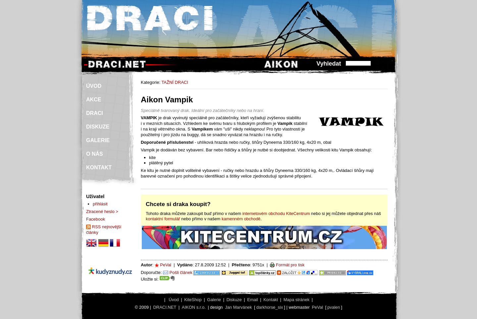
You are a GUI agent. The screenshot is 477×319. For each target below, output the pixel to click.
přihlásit (100, 203)
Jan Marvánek (238, 307)
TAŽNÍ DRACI (174, 82)
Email (252, 299)
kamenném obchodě (241, 218)
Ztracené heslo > (102, 211)
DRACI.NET (164, 307)
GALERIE (98, 140)
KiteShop (193, 299)
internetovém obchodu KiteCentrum (276, 213)
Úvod (174, 299)
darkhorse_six (269, 307)
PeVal (165, 264)
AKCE (93, 99)
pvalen (333, 307)
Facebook (95, 219)
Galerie (214, 299)
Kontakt (270, 299)
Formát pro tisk (290, 264)
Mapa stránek (296, 299)
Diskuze (234, 299)
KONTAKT (99, 167)
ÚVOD (93, 86)
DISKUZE (97, 127)
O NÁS (94, 154)
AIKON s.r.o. (194, 307)
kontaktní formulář (163, 218)
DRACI (94, 113)
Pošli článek (181, 272)
